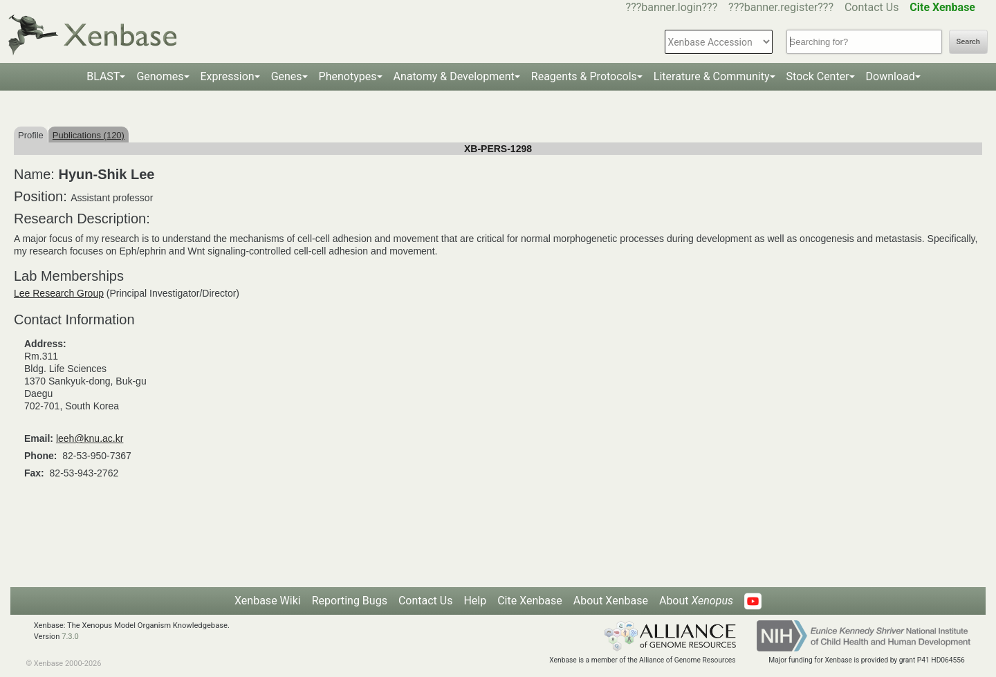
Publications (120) (88, 135)
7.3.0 (70, 636)
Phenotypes (348, 76)
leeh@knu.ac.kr (89, 438)
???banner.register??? (780, 7)
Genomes (159, 76)
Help (474, 600)
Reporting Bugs (349, 600)
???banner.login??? (672, 7)
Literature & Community (712, 76)
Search (968, 41)
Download (890, 76)
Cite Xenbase (529, 600)
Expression (228, 76)
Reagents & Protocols (584, 76)
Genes (286, 76)
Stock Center (817, 76)
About (696, 600)
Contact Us (872, 7)
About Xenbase (610, 600)
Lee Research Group (59, 293)
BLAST (103, 76)
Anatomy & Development (454, 76)
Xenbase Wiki (267, 600)
